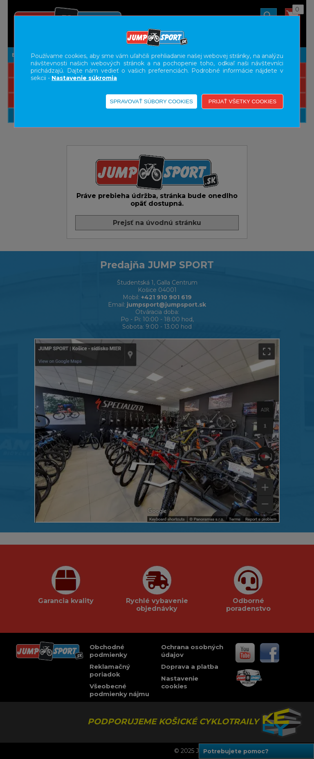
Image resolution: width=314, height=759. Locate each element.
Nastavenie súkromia (84, 78)
